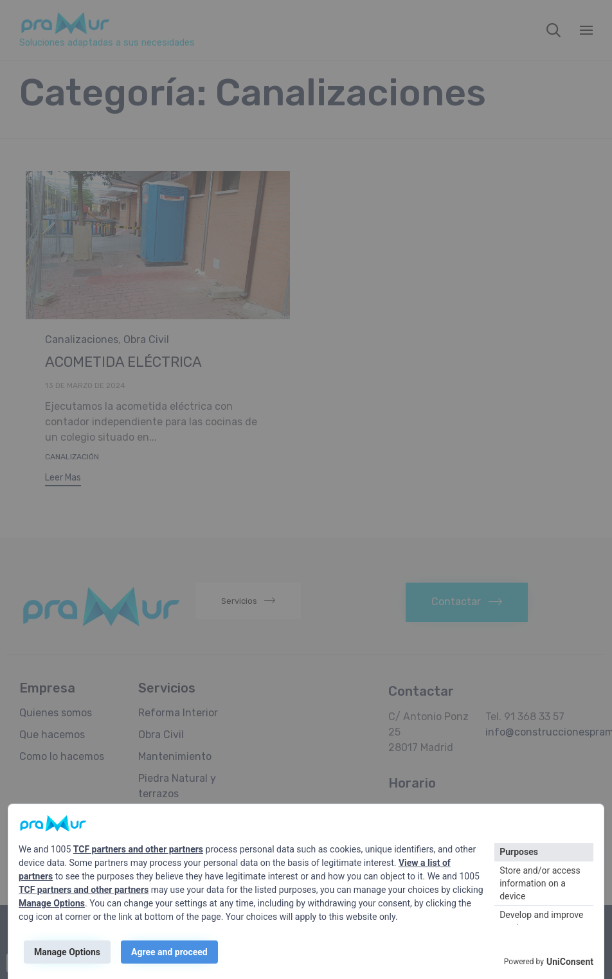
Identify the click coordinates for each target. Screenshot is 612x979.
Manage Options (52, 903)
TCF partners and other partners (138, 849)
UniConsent (569, 962)
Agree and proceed (169, 952)
